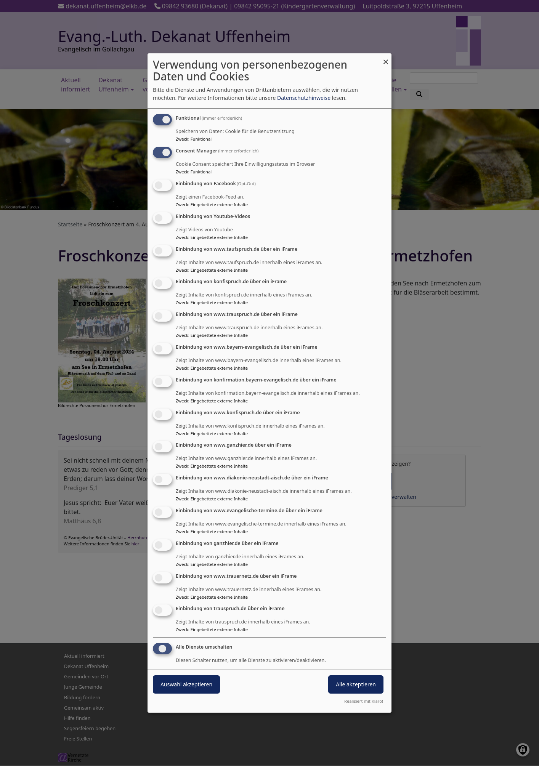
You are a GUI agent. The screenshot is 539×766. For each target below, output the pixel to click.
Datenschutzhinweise (303, 97)
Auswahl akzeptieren (186, 684)
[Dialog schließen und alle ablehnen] (385, 58)
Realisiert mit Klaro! (363, 701)
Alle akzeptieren (356, 684)
